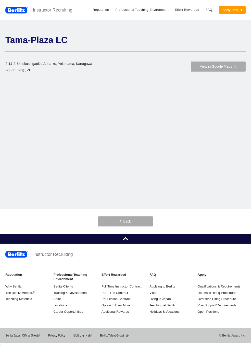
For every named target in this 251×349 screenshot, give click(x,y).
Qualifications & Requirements (219, 286)
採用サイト (82, 335)
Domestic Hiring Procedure (217, 293)
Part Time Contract (114, 293)
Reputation (101, 10)
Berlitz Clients (63, 286)
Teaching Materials (18, 299)
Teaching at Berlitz (163, 305)
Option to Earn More (115, 305)
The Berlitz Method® (20, 293)
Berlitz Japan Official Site (22, 335)
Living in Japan (160, 299)
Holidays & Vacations (164, 311)
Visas (153, 293)
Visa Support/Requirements (217, 305)
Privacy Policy (56, 335)
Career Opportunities (68, 311)
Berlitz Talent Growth (115, 335)
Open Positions (208, 311)
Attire (57, 299)
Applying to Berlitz (162, 286)
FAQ (209, 10)
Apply (202, 274)
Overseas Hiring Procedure (217, 299)
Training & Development (70, 293)
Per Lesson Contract (116, 299)
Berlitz (16, 10)
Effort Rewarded (187, 10)
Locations (60, 305)
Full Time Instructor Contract (121, 286)
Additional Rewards (115, 311)
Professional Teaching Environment (141, 10)
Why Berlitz (13, 286)
